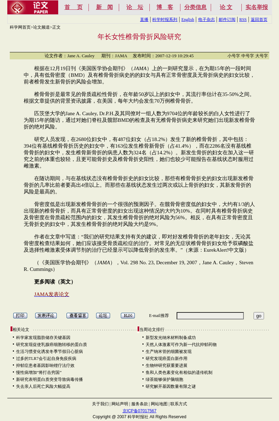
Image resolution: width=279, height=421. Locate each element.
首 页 (73, 7)
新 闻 (104, 7)
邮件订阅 (227, 19)
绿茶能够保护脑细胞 (164, 379)
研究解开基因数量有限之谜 (171, 386)
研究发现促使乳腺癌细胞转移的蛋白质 (51, 344)
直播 (144, 19)
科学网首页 (20, 27)
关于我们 (100, 403)
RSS (243, 19)
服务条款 (139, 403)
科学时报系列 (164, 19)
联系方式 (178, 403)
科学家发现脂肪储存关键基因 (43, 337)
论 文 (226, 7)
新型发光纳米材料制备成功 (171, 337)
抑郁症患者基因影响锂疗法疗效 (45, 365)
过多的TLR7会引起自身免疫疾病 (46, 358)
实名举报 (257, 7)
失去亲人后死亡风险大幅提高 (43, 386)
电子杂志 (206, 19)
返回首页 (259, 19)
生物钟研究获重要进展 (166, 365)
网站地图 (159, 403)
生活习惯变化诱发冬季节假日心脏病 (49, 351)
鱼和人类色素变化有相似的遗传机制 (179, 372)
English (187, 19)
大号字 (261, 55)
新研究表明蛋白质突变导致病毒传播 (49, 379)
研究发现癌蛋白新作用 (166, 358)
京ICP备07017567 (139, 410)
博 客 (164, 7)
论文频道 (41, 27)
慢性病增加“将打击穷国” (39, 372)
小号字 (233, 55)
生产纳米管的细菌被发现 (169, 351)
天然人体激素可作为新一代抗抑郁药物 (181, 344)
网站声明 (119, 403)
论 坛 (134, 7)
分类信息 (195, 7)
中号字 (247, 55)
